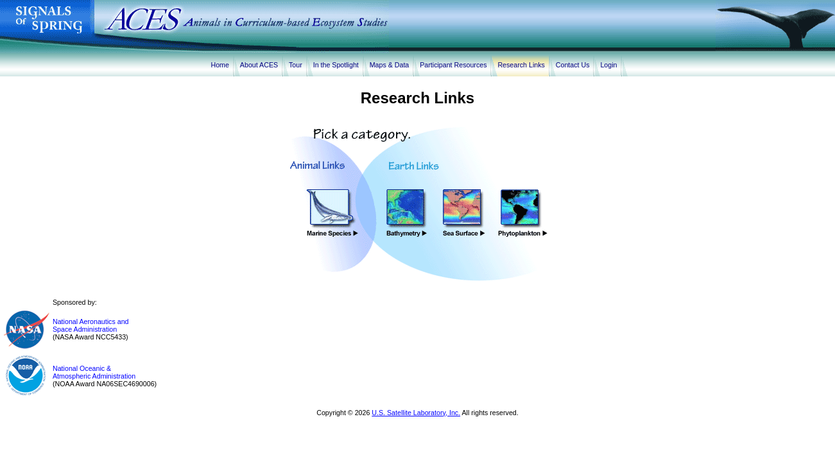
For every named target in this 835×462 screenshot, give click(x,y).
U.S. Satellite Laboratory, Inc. (416, 412)
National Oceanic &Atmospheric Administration (94, 372)
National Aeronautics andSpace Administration (90, 325)
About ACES (261, 65)
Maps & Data (391, 65)
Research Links (522, 65)
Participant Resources (455, 65)
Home (220, 65)
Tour (297, 65)
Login (610, 65)
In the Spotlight (338, 65)
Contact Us (575, 65)
